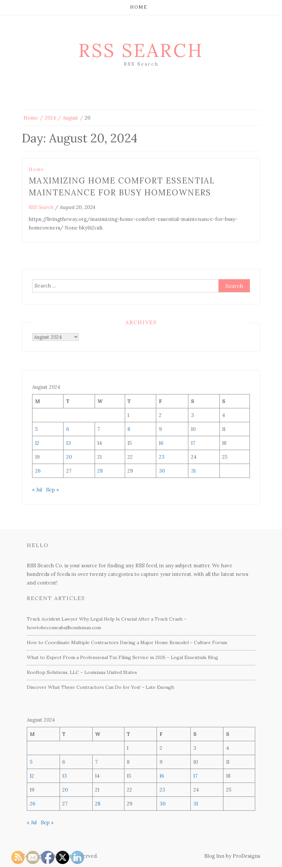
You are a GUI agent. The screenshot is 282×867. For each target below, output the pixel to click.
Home (138, 7)
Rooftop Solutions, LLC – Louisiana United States (82, 672)
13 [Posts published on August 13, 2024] (68, 443)
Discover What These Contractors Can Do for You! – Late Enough (100, 687)
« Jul (37, 489)
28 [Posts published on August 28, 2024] (100, 471)
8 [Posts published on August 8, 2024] (128, 429)
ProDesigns (246, 856)
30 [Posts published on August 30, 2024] (162, 471)
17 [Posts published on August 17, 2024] (193, 443)
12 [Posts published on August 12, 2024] (37, 443)
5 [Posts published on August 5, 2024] (36, 429)
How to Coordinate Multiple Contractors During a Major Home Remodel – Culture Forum (127, 642)
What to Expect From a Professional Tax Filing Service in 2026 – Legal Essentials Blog (122, 657)
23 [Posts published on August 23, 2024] (161, 457)
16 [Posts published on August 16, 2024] (161, 443)
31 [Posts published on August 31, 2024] (193, 471)
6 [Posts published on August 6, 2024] (67, 429)
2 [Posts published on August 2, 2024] (160, 415)
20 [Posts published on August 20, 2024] (69, 457)
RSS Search (141, 50)
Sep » (52, 489)
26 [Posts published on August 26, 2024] (38, 471)
